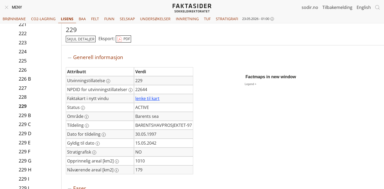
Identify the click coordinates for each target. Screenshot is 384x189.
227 (23, 88)
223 (23, 42)
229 (23, 106)
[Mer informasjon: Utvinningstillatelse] (108, 81)
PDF (123, 39)
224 (23, 51)
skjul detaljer (80, 38)
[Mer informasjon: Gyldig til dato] (98, 143)
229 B (25, 115)
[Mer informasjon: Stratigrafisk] (94, 152)
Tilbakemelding (337, 7)
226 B (25, 79)
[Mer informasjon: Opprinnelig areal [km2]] (117, 161)
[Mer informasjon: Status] (83, 108)
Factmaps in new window (271, 77)
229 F (24, 151)
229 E (25, 142)
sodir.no (310, 7)
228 (23, 97)
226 (23, 70)
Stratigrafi (227, 18)
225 (23, 60)
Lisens (67, 18)
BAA (82, 18)
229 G (25, 161)
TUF (207, 18)
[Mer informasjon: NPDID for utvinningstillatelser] (130, 90)
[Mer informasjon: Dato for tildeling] (104, 135)
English (364, 7)
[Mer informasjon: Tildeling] (87, 126)
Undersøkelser (155, 18)
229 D (25, 133)
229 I (24, 179)
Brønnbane (14, 18)
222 (23, 33)
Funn (109, 18)
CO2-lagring (43, 18)
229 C (25, 124)
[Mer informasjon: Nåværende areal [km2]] (116, 170)
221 (23, 24)
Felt (95, 18)
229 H (25, 169)
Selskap (127, 18)
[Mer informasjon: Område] (86, 117)
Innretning (187, 18)
